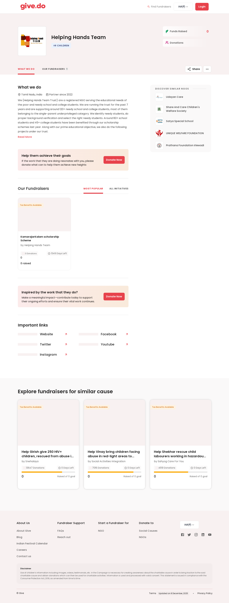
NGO (101, 531)
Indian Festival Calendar (32, 543)
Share (193, 69)
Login (201, 6)
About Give (24, 531)
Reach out (64, 537)
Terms (152, 593)
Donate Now (114, 160)
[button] (61, 45)
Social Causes (148, 531)
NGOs (142, 537)
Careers (22, 550)
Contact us (24, 556)
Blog (19, 537)
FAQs (60, 531)
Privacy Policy (205, 593)
